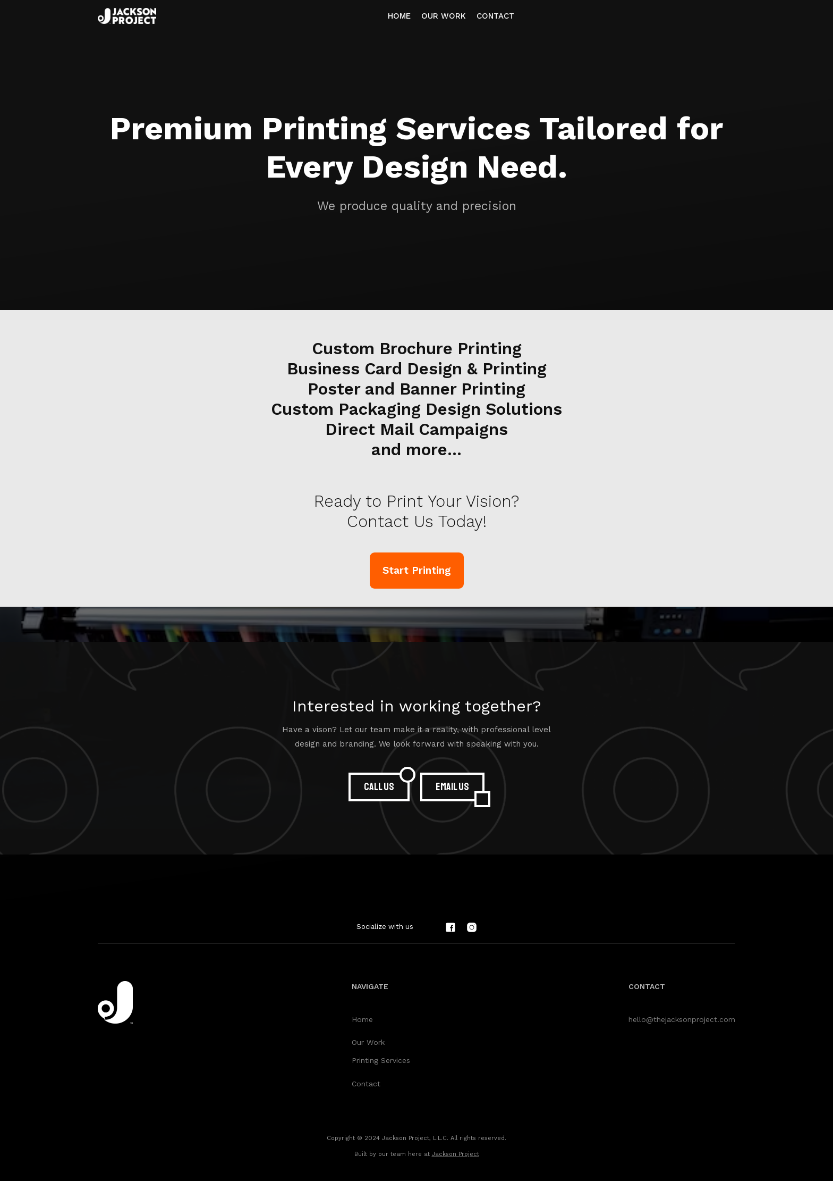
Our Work (368, 1042)
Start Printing (416, 570)
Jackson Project (455, 1154)
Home (399, 16)
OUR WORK (443, 16)
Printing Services (381, 1060)
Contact (495, 16)
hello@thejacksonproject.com (681, 1019)
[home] (127, 15)
